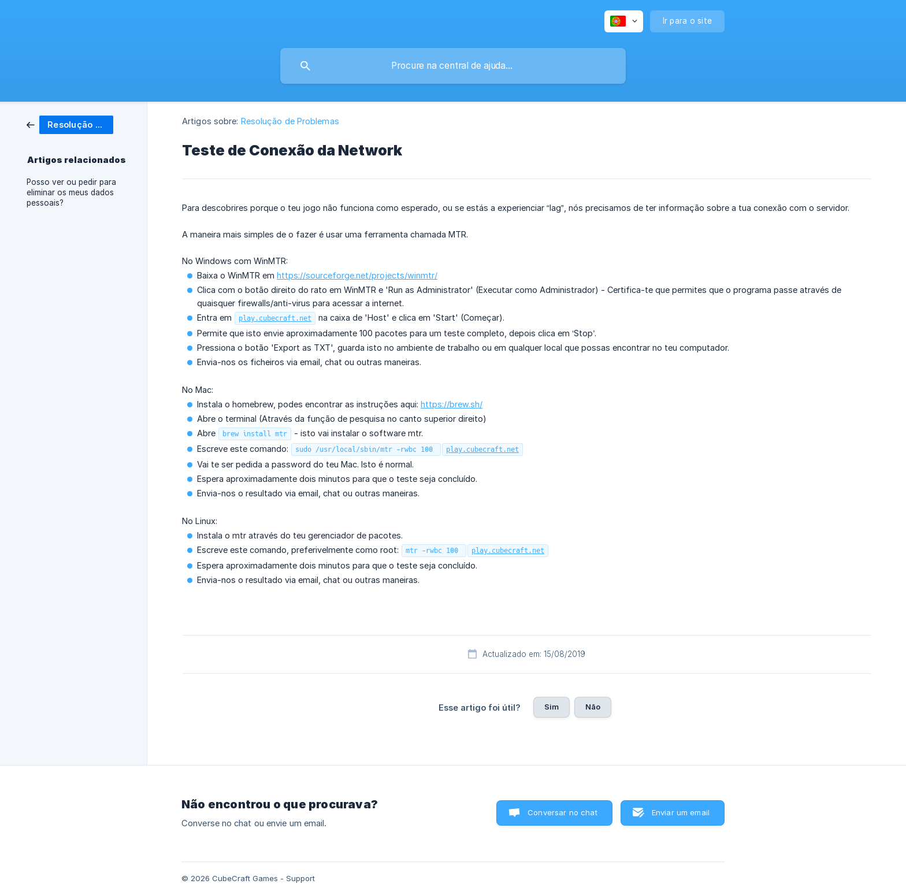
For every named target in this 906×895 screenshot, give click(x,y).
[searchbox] (453, 66)
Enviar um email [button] (681, 812)
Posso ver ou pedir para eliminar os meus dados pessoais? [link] (71, 192)
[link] (70, 123)
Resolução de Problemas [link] (290, 121)
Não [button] (592, 706)
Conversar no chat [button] (562, 812)
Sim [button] (551, 706)
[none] (623, 21)
